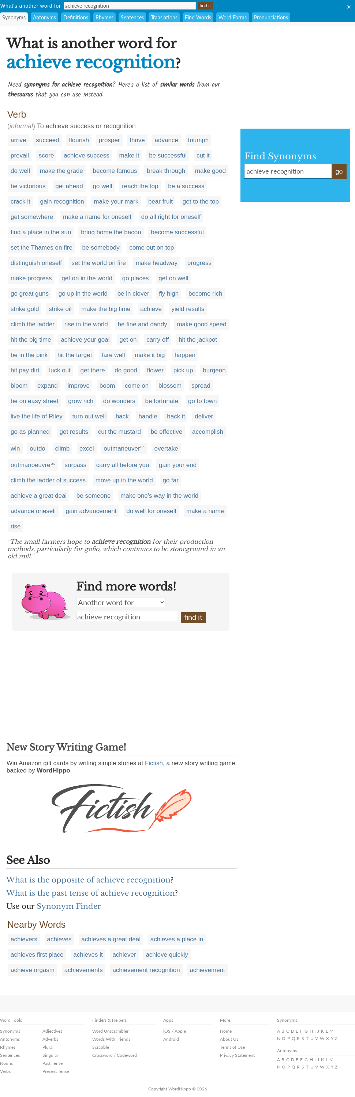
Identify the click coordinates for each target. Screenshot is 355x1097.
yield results (188, 308)
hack (122, 416)
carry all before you (122, 465)
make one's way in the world (159, 495)
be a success (186, 186)
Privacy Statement (237, 1055)
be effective (167, 431)
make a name (205, 511)
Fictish (154, 763)
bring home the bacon (111, 232)
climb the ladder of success (48, 480)
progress (199, 262)
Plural (47, 1047)
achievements (83, 970)
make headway (157, 262)
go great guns (30, 293)
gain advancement (91, 511)
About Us (229, 1039)
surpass (76, 465)
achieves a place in (176, 939)
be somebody (101, 247)
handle (148, 416)
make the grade (61, 170)
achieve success (86, 155)
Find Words (198, 17)
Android (171, 1039)
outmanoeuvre (31, 465)
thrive (137, 140)
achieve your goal (85, 339)
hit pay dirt (25, 370)
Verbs (5, 1071)
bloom (19, 385)
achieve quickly (167, 954)
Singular (50, 1055)
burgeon (214, 370)
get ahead (69, 186)
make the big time (105, 308)
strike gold (25, 308)
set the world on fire (99, 262)
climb (62, 448)
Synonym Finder (69, 906)
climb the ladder (33, 324)
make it (129, 155)
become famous (115, 170)
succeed (47, 140)
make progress (31, 278)
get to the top (201, 201)
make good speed (201, 324)
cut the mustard (119, 431)
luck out (60, 370)
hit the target (74, 355)
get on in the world (86, 278)
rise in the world (86, 324)
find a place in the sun (41, 232)
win (15, 448)
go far (170, 480)
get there (93, 370)
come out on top (151, 247)
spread (200, 385)
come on (137, 385)
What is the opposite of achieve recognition (88, 880)
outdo (37, 448)
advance (166, 140)
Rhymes (104, 17)
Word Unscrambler (110, 1031)
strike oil (60, 308)
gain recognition (62, 201)
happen (185, 355)
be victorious (28, 186)
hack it (176, 416)
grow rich (80, 401)
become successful (177, 232)
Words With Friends (111, 1039)
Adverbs (50, 1039)
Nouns (6, 1063)
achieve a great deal (39, 495)
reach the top (140, 186)
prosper (109, 140)
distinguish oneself (36, 262)
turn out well (89, 416)
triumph (198, 140)
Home (226, 1031)
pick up (183, 370)
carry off (157, 339)
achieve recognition (126, 616)
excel (86, 448)
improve (79, 385)
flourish (79, 140)
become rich (205, 293)
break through (166, 170)
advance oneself (33, 511)
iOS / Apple (174, 1031)
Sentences (132, 17)
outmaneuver (122, 448)
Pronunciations (271, 17)
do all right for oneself (171, 216)
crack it (20, 201)
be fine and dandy (142, 324)
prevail (20, 155)
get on (128, 339)
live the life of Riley (37, 416)
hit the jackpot (198, 339)
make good (210, 170)
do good (126, 370)
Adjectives (52, 1031)
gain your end (178, 465)
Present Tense (55, 1071)
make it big (150, 355)
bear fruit (160, 201)
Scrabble (100, 1047)
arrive (18, 140)
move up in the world (124, 480)
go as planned (30, 431)
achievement (207, 970)
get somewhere (32, 216)
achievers (24, 939)
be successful (168, 155)
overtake (166, 448)
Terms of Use (232, 1047)
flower (155, 370)
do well (20, 170)
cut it (203, 155)
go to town (202, 401)
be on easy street (34, 401)
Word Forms (232, 17)
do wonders (119, 401)
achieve (151, 308)
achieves (59, 939)
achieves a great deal (111, 939)
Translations (164, 17)
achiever (124, 954)
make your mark (116, 201)
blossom (170, 385)
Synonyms (14, 17)
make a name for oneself (97, 216)
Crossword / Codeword (114, 1055)
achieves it (87, 954)
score (46, 155)
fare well (113, 355)
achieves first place (37, 954)
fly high (169, 293)
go (339, 171)
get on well (173, 278)
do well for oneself (151, 511)
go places (135, 278)
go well (102, 186)
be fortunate (161, 401)
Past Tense (52, 1063)
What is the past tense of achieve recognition (90, 893)
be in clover (133, 293)
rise (15, 526)
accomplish (207, 431)
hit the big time (31, 339)
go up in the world (83, 293)
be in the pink (29, 355)
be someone (93, 495)
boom (107, 385)
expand (47, 385)
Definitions (75, 17)
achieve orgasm (33, 970)
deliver (204, 416)
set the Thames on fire (41, 247)
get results (74, 431)
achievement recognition (146, 970)
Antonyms (44, 17)
